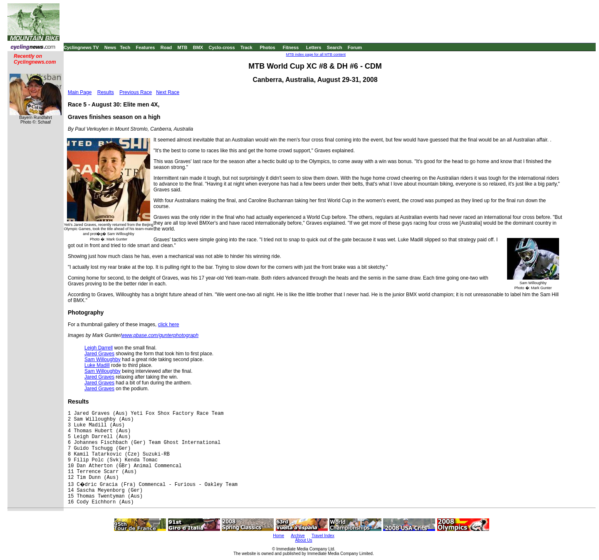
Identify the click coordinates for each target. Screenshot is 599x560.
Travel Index (323, 535)
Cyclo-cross (222, 47)
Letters (314, 47)
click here (168, 324)
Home (278, 535)
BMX (198, 47)
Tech (125, 47)
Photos (267, 47)
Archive (297, 535)
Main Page (80, 92)
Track (246, 47)
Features (145, 47)
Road (166, 47)
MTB (183, 47)
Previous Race (135, 92)
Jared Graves (99, 354)
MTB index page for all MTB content (316, 54)
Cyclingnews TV (81, 47)
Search (334, 47)
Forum (355, 47)
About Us (303, 540)
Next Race (167, 92)
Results (105, 92)
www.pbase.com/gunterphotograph (159, 335)
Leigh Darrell (98, 348)
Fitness (290, 47)
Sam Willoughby (102, 359)
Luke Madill (97, 365)
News (110, 47)
